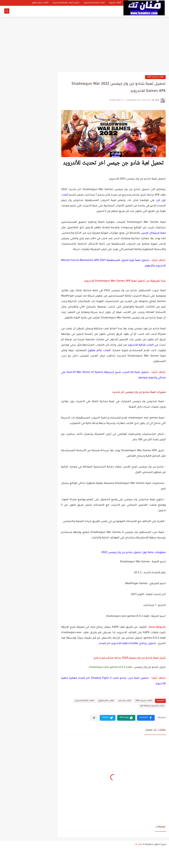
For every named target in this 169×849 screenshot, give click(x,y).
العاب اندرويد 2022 (155, 77)
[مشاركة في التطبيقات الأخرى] (94, 718)
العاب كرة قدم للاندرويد (94, 3)
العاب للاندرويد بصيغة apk (152, 706)
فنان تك (138, 844)
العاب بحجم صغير (40, 3)
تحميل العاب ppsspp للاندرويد (65, 3)
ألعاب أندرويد (115, 3)
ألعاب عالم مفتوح (106, 701)
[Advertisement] (84, 43)
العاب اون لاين (124, 701)
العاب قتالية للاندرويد (84, 701)
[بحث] (6, 11)
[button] (146, 718)
